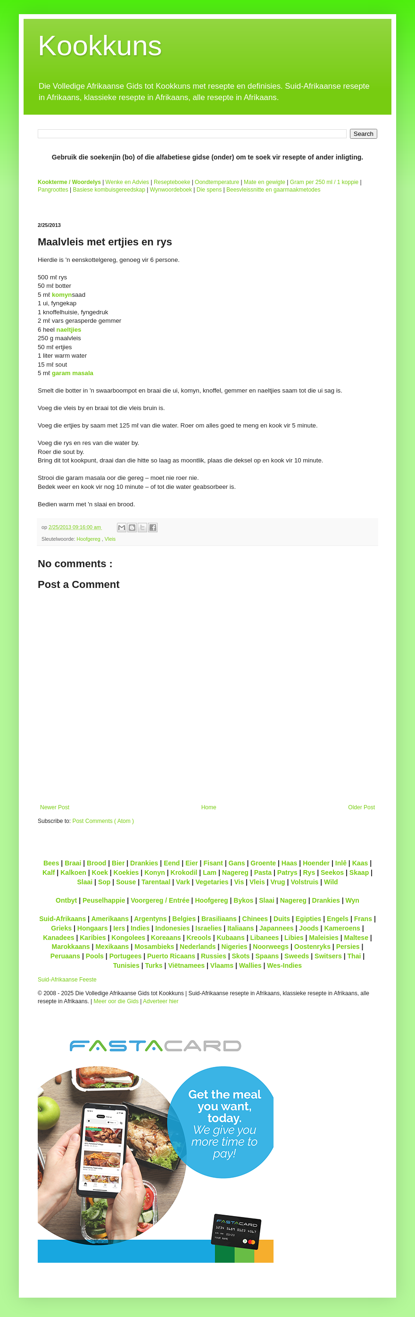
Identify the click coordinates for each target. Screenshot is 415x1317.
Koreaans (166, 937)
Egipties (309, 919)
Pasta (263, 872)
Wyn (352, 900)
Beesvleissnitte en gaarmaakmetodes (273, 189)
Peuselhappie (104, 900)
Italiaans (240, 928)
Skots (240, 956)
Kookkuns (100, 45)
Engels (338, 919)
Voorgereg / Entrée (160, 900)
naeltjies (69, 329)
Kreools (199, 937)
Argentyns (150, 919)
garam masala (72, 373)
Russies (213, 956)
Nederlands (198, 946)
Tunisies (126, 965)
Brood (96, 863)
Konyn (154, 872)
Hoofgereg (88, 539)
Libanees (264, 937)
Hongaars (92, 928)
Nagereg (235, 872)
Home (208, 807)
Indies (140, 928)
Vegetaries (211, 882)
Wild (331, 882)
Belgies (184, 919)
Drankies (144, 863)
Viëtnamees (186, 965)
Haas (290, 863)
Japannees (276, 928)
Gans (237, 863)
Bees (51, 863)
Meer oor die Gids (116, 1001)
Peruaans (65, 956)
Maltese (356, 937)
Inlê (341, 863)
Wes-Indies (284, 965)
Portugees (125, 956)
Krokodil (184, 872)
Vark (183, 882)
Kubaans (230, 937)
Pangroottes (53, 189)
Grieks (61, 928)
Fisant (213, 863)
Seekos (332, 872)
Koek (100, 872)
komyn (62, 294)
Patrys (287, 872)
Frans (363, 919)
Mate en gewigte (264, 182)
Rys (309, 872)
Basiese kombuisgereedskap (109, 189)
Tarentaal (155, 882)
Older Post (361, 807)
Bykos (243, 900)
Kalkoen (73, 872)
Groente (263, 863)
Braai (73, 863)
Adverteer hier (160, 1001)
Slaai (84, 882)
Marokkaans (71, 946)
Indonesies (172, 928)
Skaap (359, 872)
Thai (354, 956)
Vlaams (221, 965)
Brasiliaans (219, 919)
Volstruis (304, 882)
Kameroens (342, 928)
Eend (172, 863)
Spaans (267, 956)
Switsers (328, 956)
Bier (118, 863)
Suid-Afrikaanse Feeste (67, 979)
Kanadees (58, 937)
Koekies (126, 872)
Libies (294, 937)
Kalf (48, 872)
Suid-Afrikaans (62, 919)
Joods (308, 928)
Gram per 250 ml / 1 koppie (324, 182)
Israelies (208, 928)
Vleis (110, 539)
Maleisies (323, 937)
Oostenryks (312, 946)
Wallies (250, 965)
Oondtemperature (217, 182)
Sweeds (296, 956)
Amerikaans (110, 919)
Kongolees (128, 937)
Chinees (255, 919)
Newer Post (54, 807)
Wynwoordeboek (171, 189)
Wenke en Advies (127, 182)
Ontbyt (66, 900)
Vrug (277, 882)
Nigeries (234, 946)
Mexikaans (112, 946)
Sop (104, 882)
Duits (282, 919)
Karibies (93, 937)
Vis (239, 882)
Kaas (360, 863)
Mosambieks (154, 946)
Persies (348, 946)
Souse (126, 882)
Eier (191, 863)
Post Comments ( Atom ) (103, 821)
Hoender (316, 863)
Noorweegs (271, 946)
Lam (209, 872)
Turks (153, 965)
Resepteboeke (172, 182)
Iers (119, 928)
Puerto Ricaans (171, 956)
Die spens (209, 189)
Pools (95, 956)
